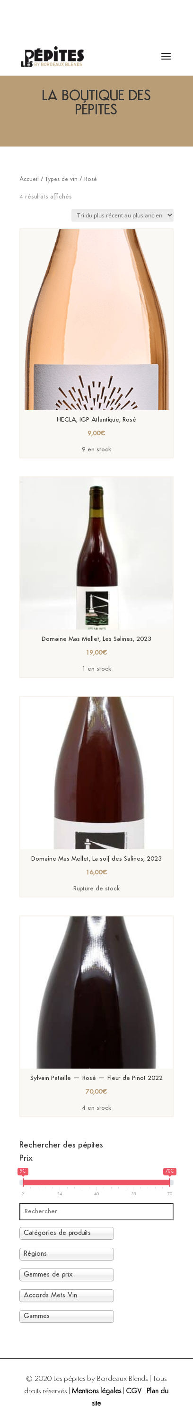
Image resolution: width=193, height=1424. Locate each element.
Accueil (29, 179)
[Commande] (122, 215)
